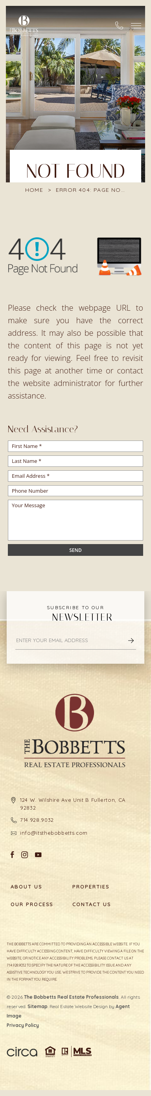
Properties (91, 886)
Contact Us (91, 904)
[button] (136, 25)
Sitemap (38, 1006)
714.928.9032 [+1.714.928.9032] (37, 820)
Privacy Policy (23, 1025)
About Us (26, 886)
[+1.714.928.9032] (119, 25)
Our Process (32, 904)
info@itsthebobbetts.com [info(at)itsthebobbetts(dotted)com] (54, 833)
